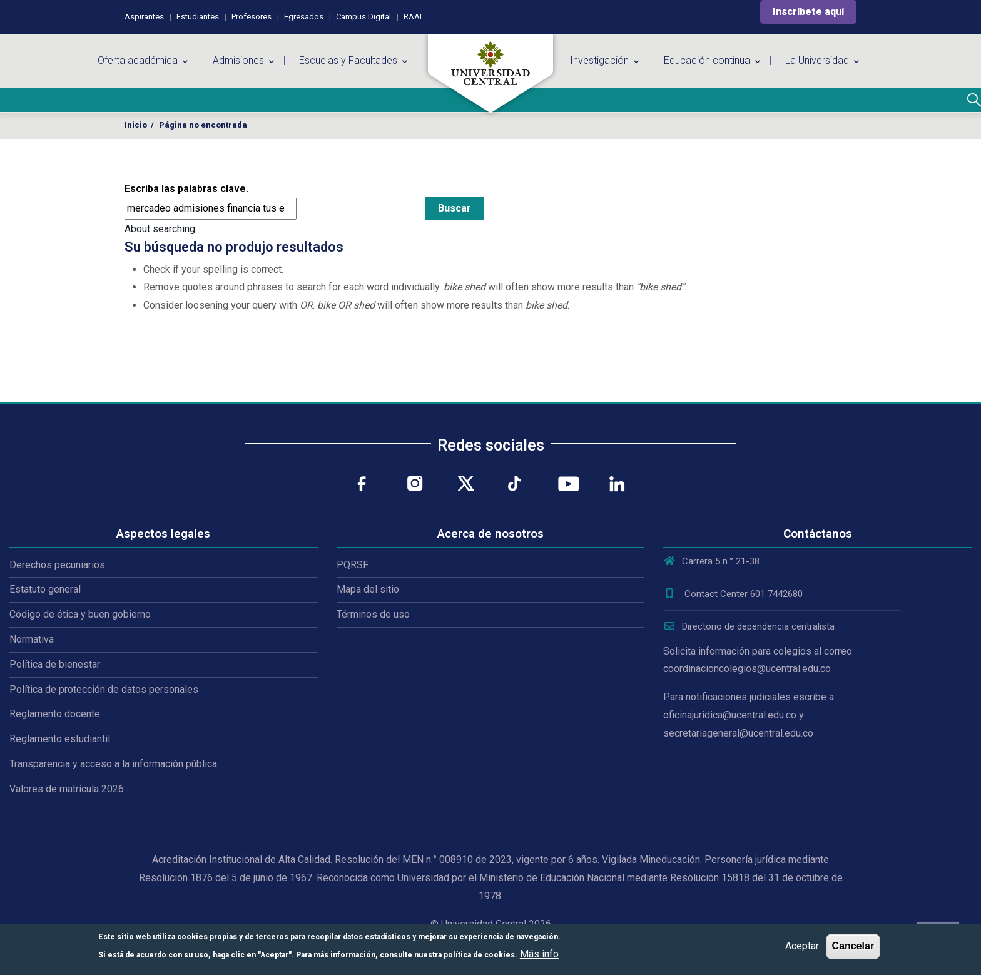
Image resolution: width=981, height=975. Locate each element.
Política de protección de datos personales (103, 689)
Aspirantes (144, 16)
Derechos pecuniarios (57, 565)
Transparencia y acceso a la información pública (113, 764)
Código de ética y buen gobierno (80, 614)
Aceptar (802, 946)
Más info (539, 954)
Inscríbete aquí (808, 12)
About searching (160, 229)
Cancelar (853, 946)
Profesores (251, 16)
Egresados (303, 16)
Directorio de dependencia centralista (749, 626)
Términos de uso (373, 614)
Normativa (31, 639)
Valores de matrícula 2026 (66, 789)
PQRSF (353, 565)
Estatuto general (45, 589)
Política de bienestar (54, 664)
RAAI (413, 16)
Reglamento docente (54, 714)
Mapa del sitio (368, 589)
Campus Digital (363, 16)
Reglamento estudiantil (59, 739)
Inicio (136, 125)
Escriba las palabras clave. (186, 189)
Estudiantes (197, 16)
